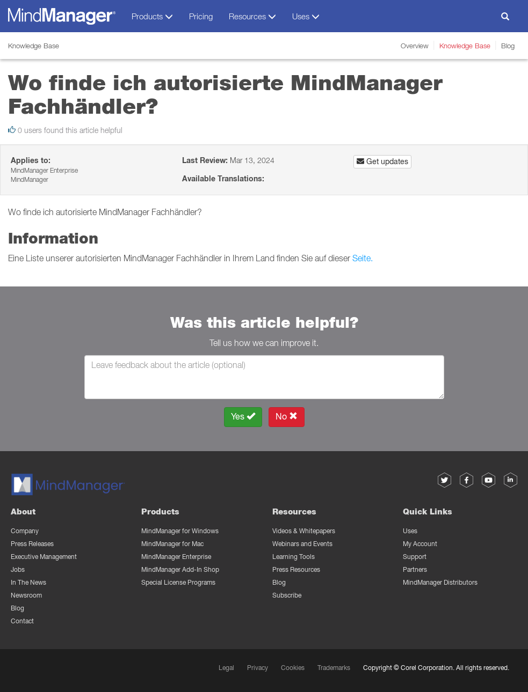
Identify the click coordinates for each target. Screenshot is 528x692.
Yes (243, 416)
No (287, 416)
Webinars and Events (302, 544)
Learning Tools (293, 557)
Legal (226, 668)
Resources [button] (252, 16)
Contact (22, 621)
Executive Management (44, 557)
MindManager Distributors (440, 582)
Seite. (362, 258)
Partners (415, 569)
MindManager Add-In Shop (180, 569)
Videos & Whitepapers (303, 531)
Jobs (18, 569)
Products (160, 511)
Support (414, 557)
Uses (410, 531)
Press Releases (32, 544)
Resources (294, 511)
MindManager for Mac (172, 544)
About (23, 511)
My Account (420, 544)
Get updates (382, 161)
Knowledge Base (464, 45)
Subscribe (286, 595)
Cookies (293, 668)
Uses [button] (306, 16)
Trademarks (333, 668)
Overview (415, 45)
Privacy (257, 668)
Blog (508, 45)
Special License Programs (178, 582)
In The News (28, 582)
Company (25, 531)
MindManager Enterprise (176, 557)
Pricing (201, 16)
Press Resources (296, 569)
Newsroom (26, 595)
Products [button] (152, 16)
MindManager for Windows (180, 531)
